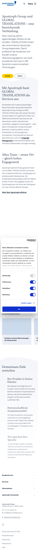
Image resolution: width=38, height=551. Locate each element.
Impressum (6, 539)
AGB (3, 547)
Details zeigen (26, 303)
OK (19, 309)
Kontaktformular (8, 535)
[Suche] (24, 4)
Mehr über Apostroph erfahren (14, 192)
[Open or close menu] (35, 4)
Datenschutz (6, 543)
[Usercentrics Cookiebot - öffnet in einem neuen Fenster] (27, 240)
